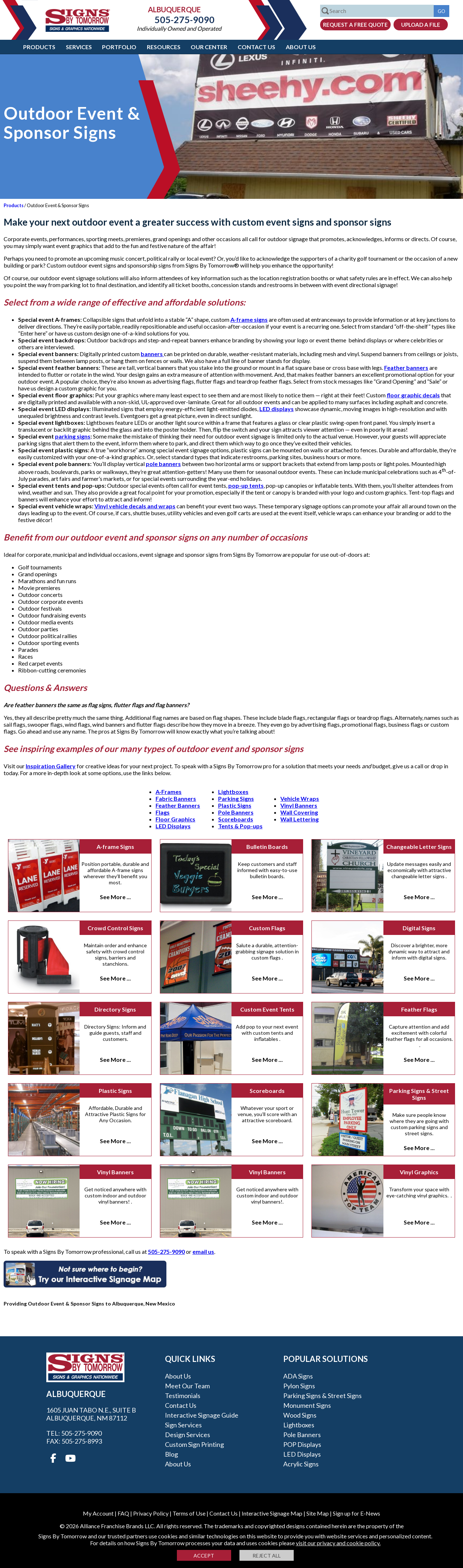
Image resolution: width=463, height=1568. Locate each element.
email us (203, 1251)
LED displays (276, 408)
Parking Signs (236, 798)
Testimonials (182, 1396)
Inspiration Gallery (51, 765)
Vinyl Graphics (419, 1171)
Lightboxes (233, 791)
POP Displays (302, 1444)
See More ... (115, 896)
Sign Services (183, 1425)
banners (152, 353)
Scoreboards (235, 819)
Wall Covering (299, 812)
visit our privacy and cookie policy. (338, 1542)
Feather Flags (419, 1009)
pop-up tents (246, 485)
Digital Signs (419, 927)
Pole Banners (236, 812)
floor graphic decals (413, 395)
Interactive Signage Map (272, 1513)
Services (79, 46)
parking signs (72, 436)
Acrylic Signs (301, 1464)
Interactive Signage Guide (201, 1415)
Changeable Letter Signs (419, 846)
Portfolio (119, 46)
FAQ (123, 1513)
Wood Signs (300, 1415)
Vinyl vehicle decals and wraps (134, 506)
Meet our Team (187, 1386)
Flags (163, 812)
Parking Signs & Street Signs (419, 1094)
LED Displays (173, 826)
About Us (301, 46)
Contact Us (256, 46)
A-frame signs (249, 319)
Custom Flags (267, 927)
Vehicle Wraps (299, 798)
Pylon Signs (299, 1386)
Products (39, 46)
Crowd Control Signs (115, 927)
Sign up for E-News (356, 1513)
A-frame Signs (115, 846)
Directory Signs (115, 1009)
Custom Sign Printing (194, 1444)
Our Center (209, 46)
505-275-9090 (179, 19)
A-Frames (169, 791)
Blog (171, 1454)
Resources (163, 46)
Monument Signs (307, 1405)
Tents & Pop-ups (240, 826)
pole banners (163, 463)
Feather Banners (178, 805)
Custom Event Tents (267, 1009)
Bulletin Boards (267, 846)
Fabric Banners (176, 798)
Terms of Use (189, 1513)
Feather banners (406, 367)
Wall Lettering (299, 819)
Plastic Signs (234, 805)
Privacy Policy (151, 1513)
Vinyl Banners (298, 805)
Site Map (317, 1513)
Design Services (187, 1435)
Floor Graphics (175, 819)
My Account (98, 1513)
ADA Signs (298, 1376)
